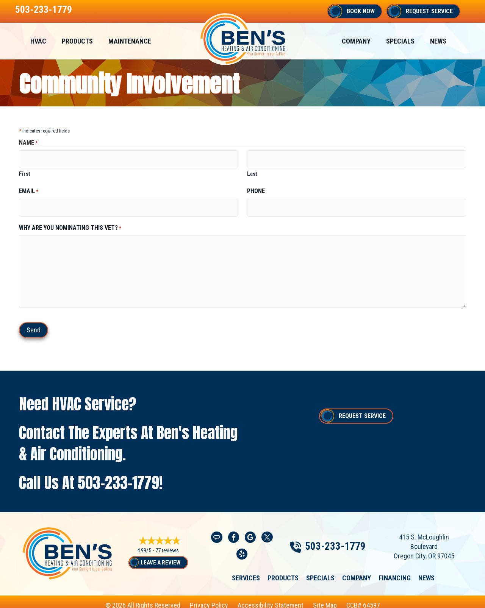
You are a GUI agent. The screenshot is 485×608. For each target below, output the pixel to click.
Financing (395, 571)
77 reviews (167, 545)
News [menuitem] (438, 41)
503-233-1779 (43, 9)
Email (28, 188)
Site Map (325, 599)
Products (283, 571)
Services (246, 571)
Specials (320, 571)
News (426, 571)
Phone (256, 188)
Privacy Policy (209, 599)
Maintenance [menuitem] (129, 41)
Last (252, 171)
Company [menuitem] (356, 41)
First (24, 171)
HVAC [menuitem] (38, 41)
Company (356, 571)
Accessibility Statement (271, 599)
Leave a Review (160, 556)
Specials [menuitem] (400, 41)
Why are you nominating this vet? (70, 222)
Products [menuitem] (77, 41)
